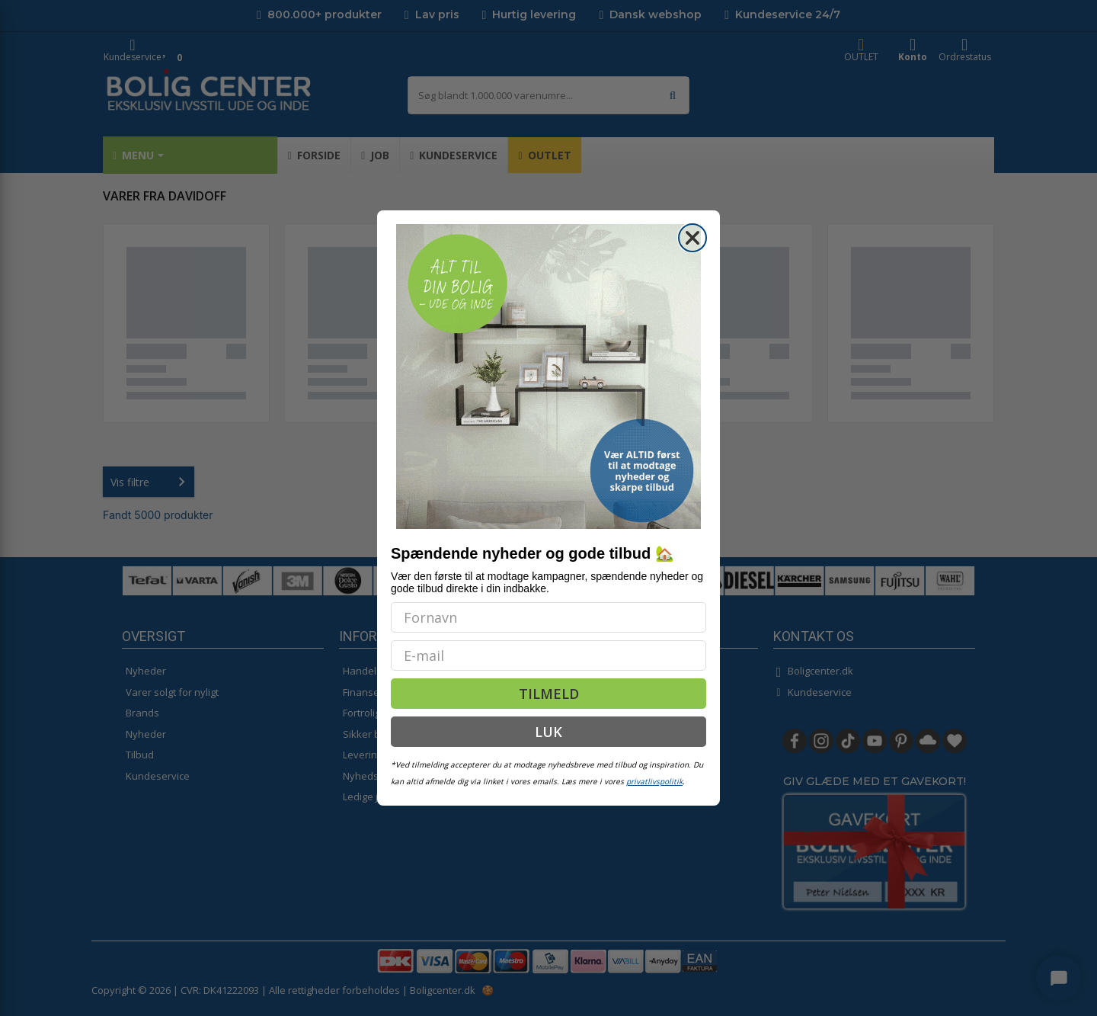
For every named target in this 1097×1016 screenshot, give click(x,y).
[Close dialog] (692, 238)
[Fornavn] (548, 617)
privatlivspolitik (654, 781)
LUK (548, 732)
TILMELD (549, 693)
